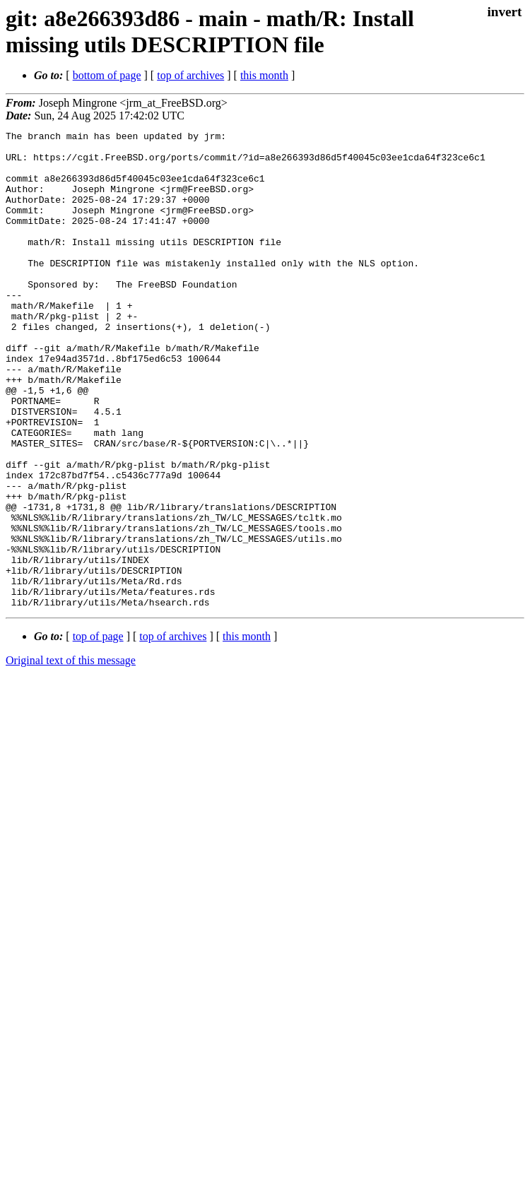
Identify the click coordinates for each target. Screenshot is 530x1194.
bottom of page (107, 75)
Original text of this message (71, 756)
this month (264, 75)
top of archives (190, 75)
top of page (98, 732)
